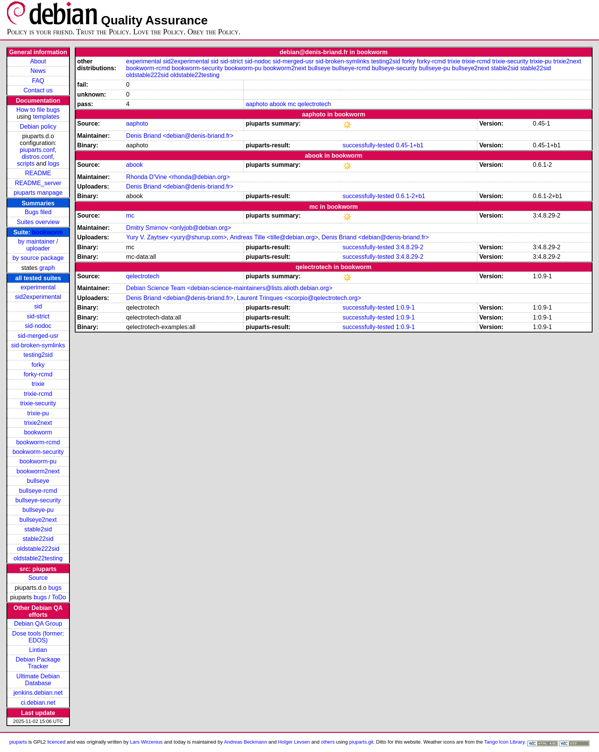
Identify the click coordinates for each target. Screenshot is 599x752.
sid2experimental (38, 297)
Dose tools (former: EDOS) (38, 637)
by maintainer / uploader (38, 245)
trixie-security (38, 403)
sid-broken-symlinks (38, 345)
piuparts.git (361, 742)
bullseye (38, 481)
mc (292, 104)
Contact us (38, 90)
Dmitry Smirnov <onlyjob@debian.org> (178, 227)
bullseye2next (38, 519)
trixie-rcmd (38, 394)
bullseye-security (38, 500)
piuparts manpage (38, 192)
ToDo (59, 597)
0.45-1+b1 (409, 145)
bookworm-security (38, 452)
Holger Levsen (294, 742)
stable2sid (38, 529)
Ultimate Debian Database (38, 679)
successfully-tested (368, 145)
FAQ (38, 80)
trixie (38, 384)
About (38, 61)
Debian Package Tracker (38, 663)
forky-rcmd (38, 374)
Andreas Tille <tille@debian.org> (274, 237)
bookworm (47, 232)
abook (277, 104)
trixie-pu (38, 413)
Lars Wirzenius (146, 742)
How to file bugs (38, 110)
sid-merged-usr (38, 335)
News (38, 71)
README (38, 173)
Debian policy (38, 126)
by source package (38, 258)
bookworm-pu (37, 461)
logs (53, 163)
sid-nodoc (38, 326)
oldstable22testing (38, 558)
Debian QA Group (38, 623)
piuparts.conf (37, 150)
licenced (56, 742)
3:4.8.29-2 (409, 247)
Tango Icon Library (504, 742)
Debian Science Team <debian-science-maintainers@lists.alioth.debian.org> (229, 288)
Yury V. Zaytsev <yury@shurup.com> (176, 237)
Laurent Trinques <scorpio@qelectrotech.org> (299, 298)
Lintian (38, 650)
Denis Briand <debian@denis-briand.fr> (179, 135)
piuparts (18, 742)
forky (38, 364)
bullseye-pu (38, 510)
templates (46, 116)
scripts (25, 163)
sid (38, 306)
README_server (38, 183)
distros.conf (37, 156)
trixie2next (38, 423)
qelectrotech (314, 104)
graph (47, 268)
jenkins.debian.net (38, 692)
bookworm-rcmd (38, 442)
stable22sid (38, 539)
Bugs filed (38, 212)
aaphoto (257, 104)
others (328, 742)
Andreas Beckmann (245, 742)
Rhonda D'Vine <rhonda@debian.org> (178, 177)
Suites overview (38, 222)
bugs (54, 587)
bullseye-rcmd (38, 490)
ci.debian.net (38, 702)
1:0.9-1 (405, 307)
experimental (38, 287)
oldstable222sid (38, 548)
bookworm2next (38, 471)
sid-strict (38, 316)
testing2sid (38, 355)
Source (38, 577)
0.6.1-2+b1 (410, 196)
